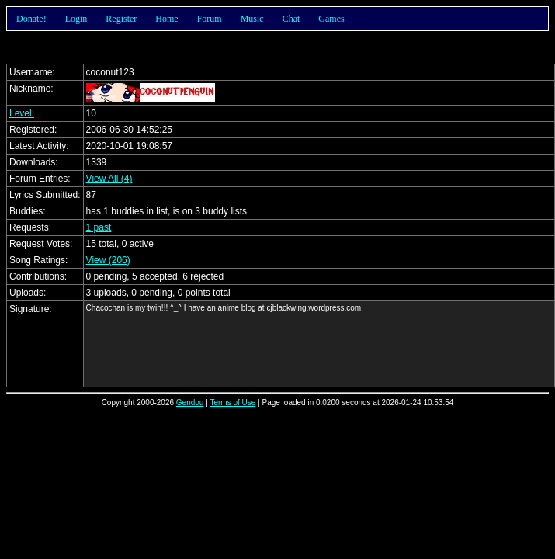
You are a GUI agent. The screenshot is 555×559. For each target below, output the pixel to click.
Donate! (31, 18)
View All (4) (109, 178)
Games (331, 18)
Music (252, 18)
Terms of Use (232, 402)
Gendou (190, 402)
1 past (99, 227)
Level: (21, 113)
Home (166, 18)
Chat (291, 18)
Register (121, 18)
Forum (209, 18)
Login (76, 18)
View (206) (108, 260)
